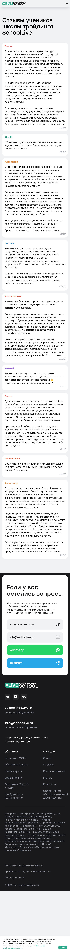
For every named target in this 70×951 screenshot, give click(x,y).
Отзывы (48, 764)
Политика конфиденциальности (24, 865)
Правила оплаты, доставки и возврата (28, 871)
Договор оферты (15, 877)
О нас (47, 758)
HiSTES (47, 777)
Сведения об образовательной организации (55, 794)
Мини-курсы (13, 771)
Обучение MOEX (15, 758)
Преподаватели (54, 771)
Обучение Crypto (17, 764)
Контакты (49, 784)
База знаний (13, 777)
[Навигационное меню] (66, 3)
